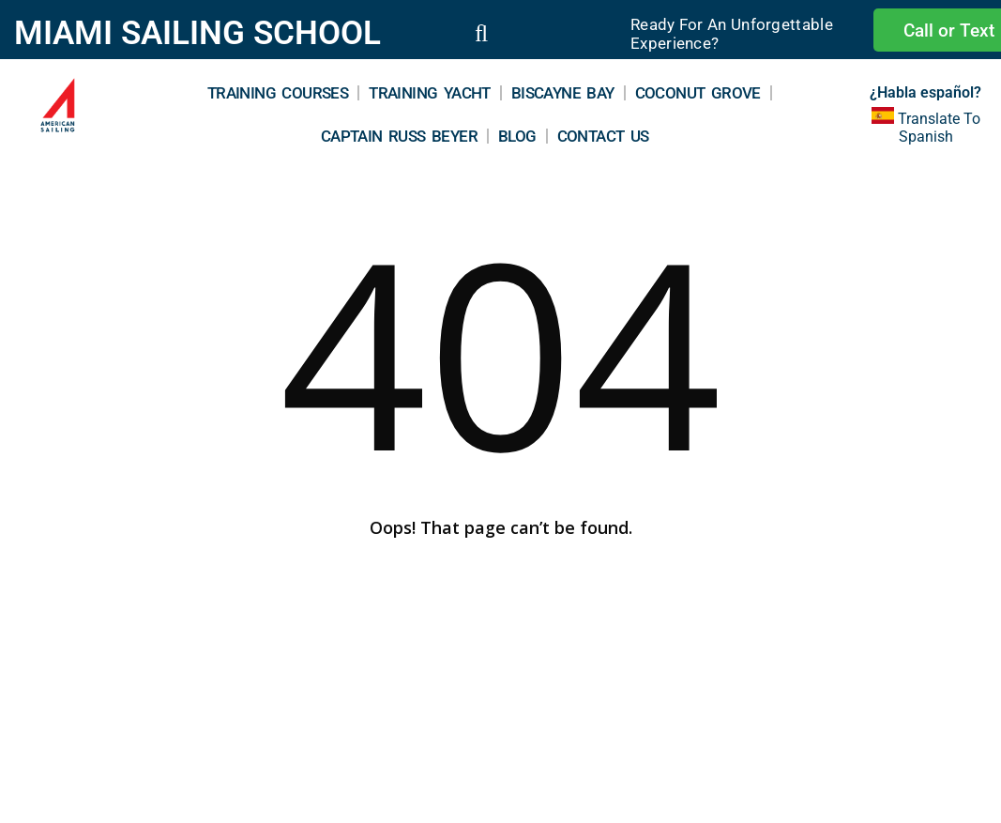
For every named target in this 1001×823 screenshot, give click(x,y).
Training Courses (277, 93)
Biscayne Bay (562, 93)
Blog (517, 136)
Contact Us (603, 136)
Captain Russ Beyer (399, 136)
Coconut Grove (698, 93)
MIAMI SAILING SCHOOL (197, 33)
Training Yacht (430, 93)
